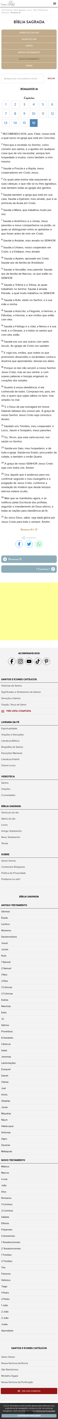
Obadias (5, 1100)
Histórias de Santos (11, 685)
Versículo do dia (29, 32)
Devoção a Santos (11, 698)
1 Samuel (6, 962)
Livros (29, 10)
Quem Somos (8, 860)
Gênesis (5, 911)
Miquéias (6, 1113)
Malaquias (6, 1151)
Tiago (4, 1286)
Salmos (5, 1025)
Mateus (5, 1166)
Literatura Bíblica (10, 740)
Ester (4, 1012)
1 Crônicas (6, 987)
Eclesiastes (7, 1037)
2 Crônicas (7, 993)
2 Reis (4, 981)
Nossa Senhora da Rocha (14, 1363)
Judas (4, 1324)
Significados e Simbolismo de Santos (21, 692)
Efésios (5, 1223)
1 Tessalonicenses (10, 1242)
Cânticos (6, 1044)
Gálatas (5, 1217)
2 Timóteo (6, 1261)
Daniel (4, 1075)
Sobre (5, 854)
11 (43, 113)
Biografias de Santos (12, 747)
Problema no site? (10, 879)
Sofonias (6, 1132)
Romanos (5, 13)
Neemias (6, 1006)
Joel (3, 1088)
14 (15, 123)
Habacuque (7, 1126)
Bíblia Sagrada (19, 10)
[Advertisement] (29, 611)
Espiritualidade (9, 728)
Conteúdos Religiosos (13, 866)
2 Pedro (5, 1299)
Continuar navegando (29, 1415)
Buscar (51, 78)
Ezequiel (6, 1069)
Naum (4, 1119)
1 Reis (4, 974)
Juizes (4, 949)
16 (33, 123)
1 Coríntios (6, 1204)
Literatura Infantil (10, 759)
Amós (4, 1094)
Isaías (4, 1050)
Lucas (4, 1179)
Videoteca (8, 776)
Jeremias (6, 1056)
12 (52, 113)
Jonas (4, 1107)
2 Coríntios (7, 1210)
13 (5, 123)
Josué (4, 943)
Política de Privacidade (13, 873)
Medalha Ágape (9, 1375)
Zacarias (5, 1145)
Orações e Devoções (12, 734)
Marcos (5, 1172)
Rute (3, 955)
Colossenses (8, 1235)
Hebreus (5, 1280)
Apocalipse (7, 1330)
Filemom (6, 1273)
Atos (3, 1191)
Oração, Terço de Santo (13, 704)
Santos (5, 782)
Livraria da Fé (10, 722)
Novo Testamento (40, 10)
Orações (5, 789)
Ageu (4, 1138)
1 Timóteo (6, 1254)
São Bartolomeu (9, 1369)
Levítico (5, 924)
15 (24, 123)
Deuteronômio (9, 936)
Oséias (5, 1082)
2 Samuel (6, 968)
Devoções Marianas (11, 753)
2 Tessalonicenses (11, 1248)
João (3, 1185)
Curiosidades (8, 795)
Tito (3, 1267)
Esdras (4, 999)
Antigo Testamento (29, 52)
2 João (5, 1311)
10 (33, 113)
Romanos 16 (15, 13)
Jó (2, 1018)
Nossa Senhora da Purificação (17, 1382)
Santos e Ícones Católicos (19, 679)
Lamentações (8, 1063)
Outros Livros (8, 765)
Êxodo (4, 917)
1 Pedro (5, 1292)
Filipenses (6, 1229)
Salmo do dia (29, 39)
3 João (5, 1318)
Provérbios (7, 1031)
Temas (29, 65)
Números (6, 930)
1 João (4, 1305)
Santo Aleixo (8, 1356)
